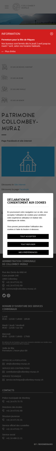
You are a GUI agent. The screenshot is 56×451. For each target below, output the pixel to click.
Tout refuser (28, 244)
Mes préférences (28, 252)
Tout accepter (28, 236)
